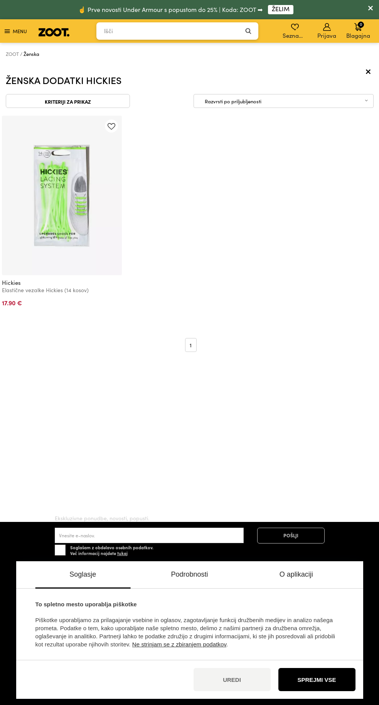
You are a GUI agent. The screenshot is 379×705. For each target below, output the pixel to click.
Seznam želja (295, 31)
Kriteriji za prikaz (68, 101)
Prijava (326, 31)
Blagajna (358, 30)
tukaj (122, 553)
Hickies (11, 282)
